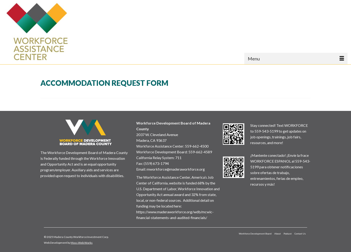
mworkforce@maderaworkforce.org (176, 169)
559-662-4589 (200, 152)
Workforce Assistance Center (159, 146)
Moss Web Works (82, 242)
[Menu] (296, 58)
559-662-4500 (197, 146)
